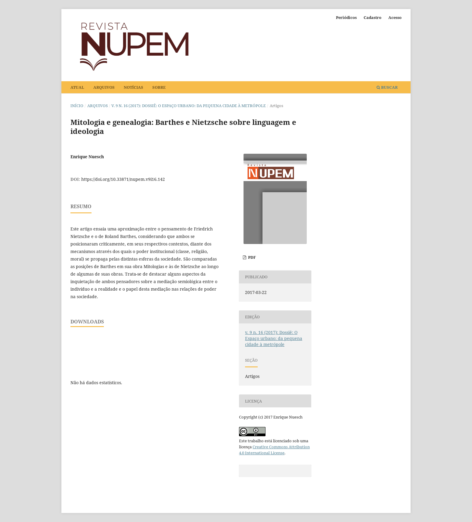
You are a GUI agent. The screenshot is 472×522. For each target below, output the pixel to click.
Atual (77, 87)
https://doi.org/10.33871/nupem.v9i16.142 (123, 179)
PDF (251, 257)
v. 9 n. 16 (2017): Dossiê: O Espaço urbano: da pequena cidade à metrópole (188, 105)
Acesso (395, 17)
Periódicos (346, 17)
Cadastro (372, 17)
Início (76, 105)
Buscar (387, 87)
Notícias (133, 87)
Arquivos (104, 87)
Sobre (159, 87)
